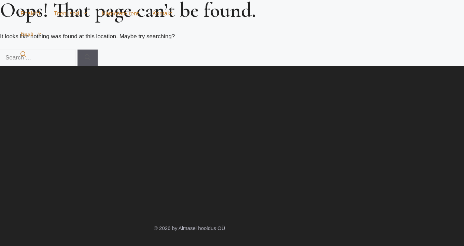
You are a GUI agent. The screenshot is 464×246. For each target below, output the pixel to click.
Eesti (35, 34)
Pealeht (30, 13)
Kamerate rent (120, 13)
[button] (23, 54)
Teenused (74, 13)
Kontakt (162, 13)
